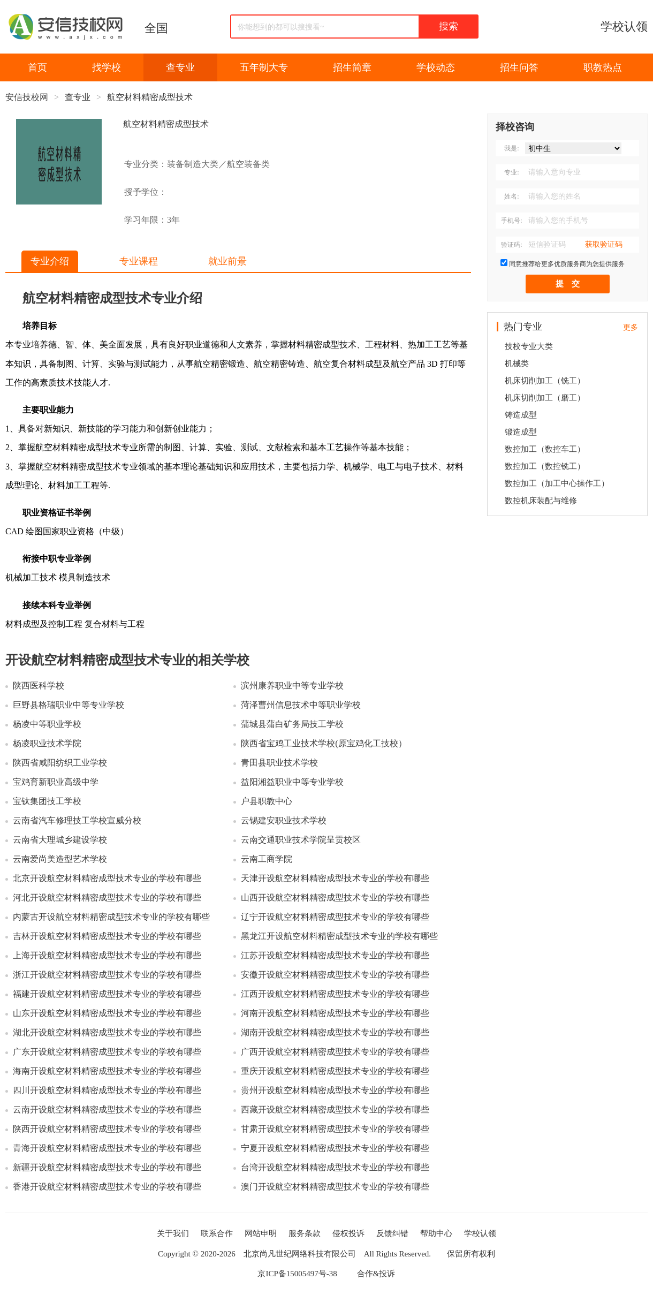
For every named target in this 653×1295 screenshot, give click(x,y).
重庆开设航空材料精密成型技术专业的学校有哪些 (335, 1071)
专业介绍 (50, 261)
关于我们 (173, 1233)
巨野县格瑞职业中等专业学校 (68, 704)
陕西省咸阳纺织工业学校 (60, 762)
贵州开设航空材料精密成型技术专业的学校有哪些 (335, 1090)
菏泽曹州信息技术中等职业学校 (301, 704)
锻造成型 (521, 432)
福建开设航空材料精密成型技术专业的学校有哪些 (107, 993)
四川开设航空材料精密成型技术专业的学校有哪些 (107, 1090)
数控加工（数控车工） (545, 449)
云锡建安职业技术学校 (283, 820)
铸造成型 (521, 415)
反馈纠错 (392, 1233)
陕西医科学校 (38, 685)
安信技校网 (26, 97)
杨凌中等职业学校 (47, 724)
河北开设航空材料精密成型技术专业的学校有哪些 (107, 897)
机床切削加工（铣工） (545, 380)
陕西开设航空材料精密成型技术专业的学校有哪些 (107, 1128)
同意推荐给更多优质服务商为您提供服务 (567, 264)
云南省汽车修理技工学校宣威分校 (77, 820)
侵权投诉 (348, 1233)
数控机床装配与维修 (541, 500)
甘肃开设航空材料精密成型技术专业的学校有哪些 (335, 1128)
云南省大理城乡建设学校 (60, 839)
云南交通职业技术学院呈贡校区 (301, 839)
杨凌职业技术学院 (47, 743)
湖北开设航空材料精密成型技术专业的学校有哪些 (107, 1032)
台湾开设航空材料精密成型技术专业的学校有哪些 (335, 1167)
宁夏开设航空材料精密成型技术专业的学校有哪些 (335, 1148)
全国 (156, 28)
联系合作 (217, 1233)
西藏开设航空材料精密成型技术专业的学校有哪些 (335, 1109)
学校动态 (435, 67)
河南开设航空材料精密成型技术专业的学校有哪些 (335, 1013)
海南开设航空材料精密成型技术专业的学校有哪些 (107, 1071)
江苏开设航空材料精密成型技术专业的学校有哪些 (335, 955)
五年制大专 (264, 67)
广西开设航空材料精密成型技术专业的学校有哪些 (335, 1051)
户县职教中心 (266, 801)
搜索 (448, 26)
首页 (37, 67)
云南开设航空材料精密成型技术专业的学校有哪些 (107, 1109)
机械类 (517, 363)
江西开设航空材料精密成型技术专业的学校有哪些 (335, 993)
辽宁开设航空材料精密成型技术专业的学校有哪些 (335, 916)
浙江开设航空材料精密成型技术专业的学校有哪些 (107, 974)
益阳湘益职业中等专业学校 (292, 781)
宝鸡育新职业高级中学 (55, 781)
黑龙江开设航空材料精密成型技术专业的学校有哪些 (339, 936)
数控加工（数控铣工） (545, 466)
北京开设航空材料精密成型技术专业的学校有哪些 (107, 878)
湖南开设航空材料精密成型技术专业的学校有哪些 (335, 1032)
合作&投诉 (376, 1273)
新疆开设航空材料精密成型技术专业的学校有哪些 (107, 1167)
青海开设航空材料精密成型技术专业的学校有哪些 (107, 1148)
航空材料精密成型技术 (150, 97)
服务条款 (304, 1233)
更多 (630, 327)
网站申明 (261, 1233)
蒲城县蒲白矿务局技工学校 (292, 724)
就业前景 (227, 261)
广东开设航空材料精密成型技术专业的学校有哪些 (107, 1051)
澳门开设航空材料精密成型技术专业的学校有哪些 (335, 1186)
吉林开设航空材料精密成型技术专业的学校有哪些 (107, 936)
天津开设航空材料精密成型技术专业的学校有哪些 (335, 878)
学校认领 (624, 26)
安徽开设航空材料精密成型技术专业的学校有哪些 (335, 974)
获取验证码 (603, 244)
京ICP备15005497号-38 (297, 1273)
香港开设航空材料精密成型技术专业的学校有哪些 (107, 1186)
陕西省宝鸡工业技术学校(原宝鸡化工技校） (323, 743)
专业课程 (138, 261)
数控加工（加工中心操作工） (557, 483)
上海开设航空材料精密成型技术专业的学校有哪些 (107, 955)
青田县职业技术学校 (279, 762)
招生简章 (352, 67)
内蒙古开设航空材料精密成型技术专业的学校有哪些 (111, 916)
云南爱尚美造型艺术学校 (60, 859)
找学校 (106, 67)
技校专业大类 (529, 346)
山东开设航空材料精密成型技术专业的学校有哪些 (107, 1013)
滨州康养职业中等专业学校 (292, 685)
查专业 (180, 67)
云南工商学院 (266, 859)
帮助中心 (436, 1233)
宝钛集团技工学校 (47, 801)
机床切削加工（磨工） (545, 397)
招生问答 (519, 67)
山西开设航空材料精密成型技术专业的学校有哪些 (335, 897)
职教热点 (602, 67)
